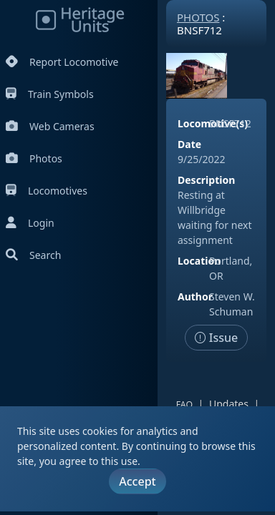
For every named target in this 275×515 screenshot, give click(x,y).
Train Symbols (50, 94)
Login (30, 223)
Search (33, 255)
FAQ (184, 404)
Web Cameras (50, 126)
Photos (34, 158)
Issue (216, 337)
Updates (229, 404)
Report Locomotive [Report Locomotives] (62, 62)
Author (195, 296)
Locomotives (46, 190)
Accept (137, 481)
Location (199, 261)
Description (206, 180)
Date (189, 144)
